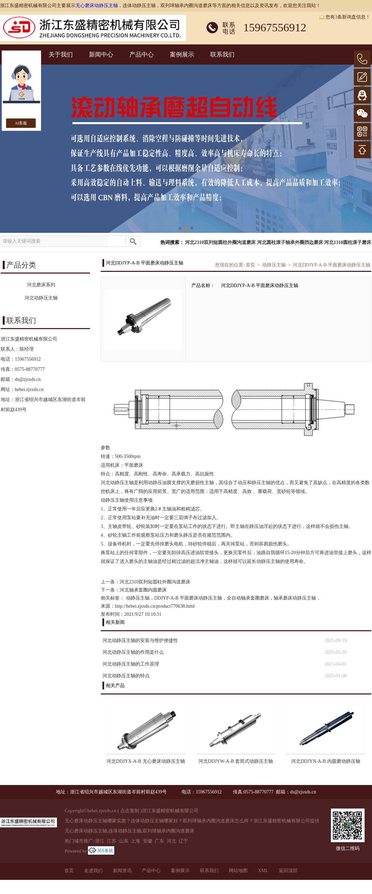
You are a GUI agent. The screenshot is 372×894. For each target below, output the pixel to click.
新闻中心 (101, 54)
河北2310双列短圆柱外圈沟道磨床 (220, 242)
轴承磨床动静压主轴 (295, 598)
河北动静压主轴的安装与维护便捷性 (140, 640)
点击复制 (129, 810)
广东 (159, 841)
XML (263, 870)
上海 (135, 841)
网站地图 (238, 870)
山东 (123, 841)
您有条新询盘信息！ (344, 17)
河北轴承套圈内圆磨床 (143, 590)
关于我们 (61, 54)
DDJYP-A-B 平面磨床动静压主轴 (188, 598)
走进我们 (93, 870)
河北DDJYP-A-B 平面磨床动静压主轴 (331, 264)
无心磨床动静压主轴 (96, 5)
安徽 (147, 841)
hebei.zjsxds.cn (29, 389)
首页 (250, 264)
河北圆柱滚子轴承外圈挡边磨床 (290, 242)
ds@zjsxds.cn (28, 379)
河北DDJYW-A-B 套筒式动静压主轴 (235, 761)
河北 (171, 841)
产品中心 (141, 54)
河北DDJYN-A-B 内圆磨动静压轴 (325, 761)
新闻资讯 (122, 870)
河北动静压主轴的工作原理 (130, 664)
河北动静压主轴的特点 (126, 675)
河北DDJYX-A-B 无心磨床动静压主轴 (145, 761)
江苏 (111, 841)
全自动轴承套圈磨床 (248, 598)
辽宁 (183, 841)
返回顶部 (288, 870)
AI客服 (21, 123)
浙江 (99, 841)
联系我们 (222, 54)
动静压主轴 (274, 264)
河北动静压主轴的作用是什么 (133, 652)
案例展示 (182, 54)
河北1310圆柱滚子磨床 (347, 242)
